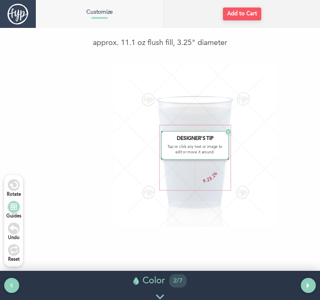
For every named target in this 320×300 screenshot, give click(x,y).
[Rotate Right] (14, 185)
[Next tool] (308, 285)
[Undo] (14, 228)
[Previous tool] (11, 285)
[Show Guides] (14, 206)
